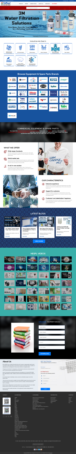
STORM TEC (17, 417)
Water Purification (44, 52)
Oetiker (16, 409)
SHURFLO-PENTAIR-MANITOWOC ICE (21, 421)
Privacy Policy (53, 398)
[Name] (50, 376)
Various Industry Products (9, 65)
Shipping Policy (53, 401)
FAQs (51, 402)
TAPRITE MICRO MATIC (18, 424)
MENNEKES (16, 434)
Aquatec (16, 412)
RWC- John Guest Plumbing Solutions (55, 52)
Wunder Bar (17, 419)
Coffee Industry (32, 52)
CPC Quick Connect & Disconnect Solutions (22, 430)
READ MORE (7, 236)
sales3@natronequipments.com (45, 368)
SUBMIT (45, 389)
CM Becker (16, 415)
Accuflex (16, 411)
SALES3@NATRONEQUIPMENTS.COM (54, 441)
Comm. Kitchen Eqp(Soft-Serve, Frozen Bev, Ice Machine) (20, 64)
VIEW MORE (39, 241)
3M (15, 431)
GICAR (16, 405)
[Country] (50, 383)
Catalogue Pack (65, 0)
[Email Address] (50, 381)
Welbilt (16, 407)
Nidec (16, 435)
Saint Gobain (17, 400)
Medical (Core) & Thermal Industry (9, 52)
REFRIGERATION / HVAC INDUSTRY (32, 65)
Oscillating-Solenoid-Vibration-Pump (21, 426)
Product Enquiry (53, 397)
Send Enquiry (71, 0)
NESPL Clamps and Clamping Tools (20, 425)
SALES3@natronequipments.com (7, 0)
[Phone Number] (50, 378)
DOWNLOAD (44, 354)
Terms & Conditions (54, 400)
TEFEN (16, 432)
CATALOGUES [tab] (42, 322)
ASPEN (16, 397)
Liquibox (16, 410)
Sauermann (16, 401)
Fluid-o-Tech (17, 420)
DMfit (15, 403)
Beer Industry (67, 52)
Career (70, 398)
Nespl (16, 406)
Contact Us (70, 401)
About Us (70, 397)
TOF (15, 402)
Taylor (16, 436)
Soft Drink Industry (20, 52)
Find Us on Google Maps (38, 444)
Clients (70, 400)
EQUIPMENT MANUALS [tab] (53, 322)
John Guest (16, 416)
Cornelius (16, 414)
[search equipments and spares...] (37, 8)
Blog (69, 402)
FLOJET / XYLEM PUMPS (19, 422)
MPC (15, 398)
